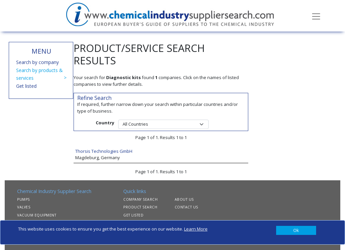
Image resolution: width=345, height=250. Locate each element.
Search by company (37, 62)
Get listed (26, 86)
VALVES (23, 207)
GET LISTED (133, 215)
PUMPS (23, 199)
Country (105, 123)
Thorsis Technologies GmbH (103, 151)
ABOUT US (184, 199)
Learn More (196, 229)
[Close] (296, 230)
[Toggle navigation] (316, 15)
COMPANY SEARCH (140, 199)
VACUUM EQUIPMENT (36, 215)
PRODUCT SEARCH (140, 207)
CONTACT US (186, 207)
